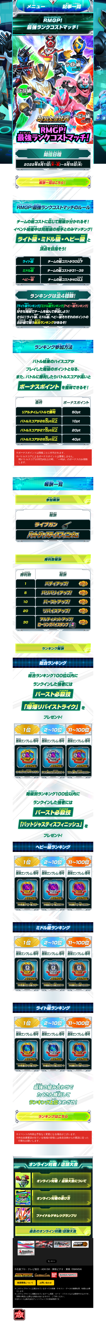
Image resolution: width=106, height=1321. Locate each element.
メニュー (33, 6)
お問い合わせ (46, 1282)
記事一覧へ (73, 6)
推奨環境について (25, 1282)
